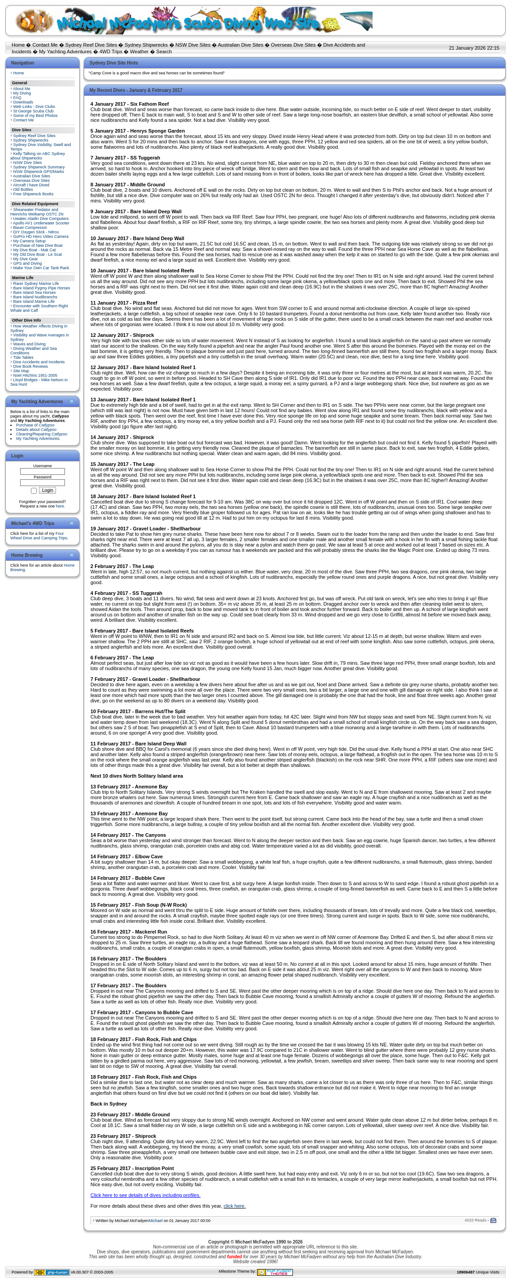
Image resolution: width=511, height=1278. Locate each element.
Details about (36, 429)
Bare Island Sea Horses (34, 292)
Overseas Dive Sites (293, 44)
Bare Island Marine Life (34, 301)
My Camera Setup (29, 241)
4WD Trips (110, 51)
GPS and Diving (27, 263)
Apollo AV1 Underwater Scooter (41, 223)
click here (233, 1206)
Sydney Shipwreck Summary (39, 167)
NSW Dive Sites (193, 44)
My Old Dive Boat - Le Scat (37, 254)
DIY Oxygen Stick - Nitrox (36, 232)
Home (18, 44)
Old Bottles (23, 189)
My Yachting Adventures (65, 51)
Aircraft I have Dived (31, 185)
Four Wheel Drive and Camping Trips (38, 535)
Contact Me (44, 44)
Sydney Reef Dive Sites (91, 44)
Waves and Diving (29, 344)
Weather (139, 51)
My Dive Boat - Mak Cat (34, 250)
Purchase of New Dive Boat (38, 245)
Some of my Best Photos (35, 115)
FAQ (17, 97)
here (60, 506)
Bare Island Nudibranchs (35, 297)
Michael (156, 1220)
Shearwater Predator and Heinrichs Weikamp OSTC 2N (37, 211)
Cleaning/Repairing (41, 434)
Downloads (23, 102)
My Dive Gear (25, 259)
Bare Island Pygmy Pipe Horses (41, 288)
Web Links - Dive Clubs (34, 106)
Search (164, 51)
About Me (21, 88)
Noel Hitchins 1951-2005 (35, 375)
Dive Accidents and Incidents (39, 362)
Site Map (21, 371)
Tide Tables (23, 357)
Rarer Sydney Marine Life (36, 283)
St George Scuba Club (33, 111)
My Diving (22, 93)
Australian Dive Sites (240, 44)
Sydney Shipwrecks (146, 44)
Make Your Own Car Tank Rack (41, 268)
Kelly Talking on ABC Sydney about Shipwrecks (37, 155)
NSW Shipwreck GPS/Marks (38, 171)
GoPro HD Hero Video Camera (41, 236)
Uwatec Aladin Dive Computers (41, 218)
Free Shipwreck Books (33, 194)
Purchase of (35, 425)
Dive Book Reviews (30, 366)
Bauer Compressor (30, 227)
